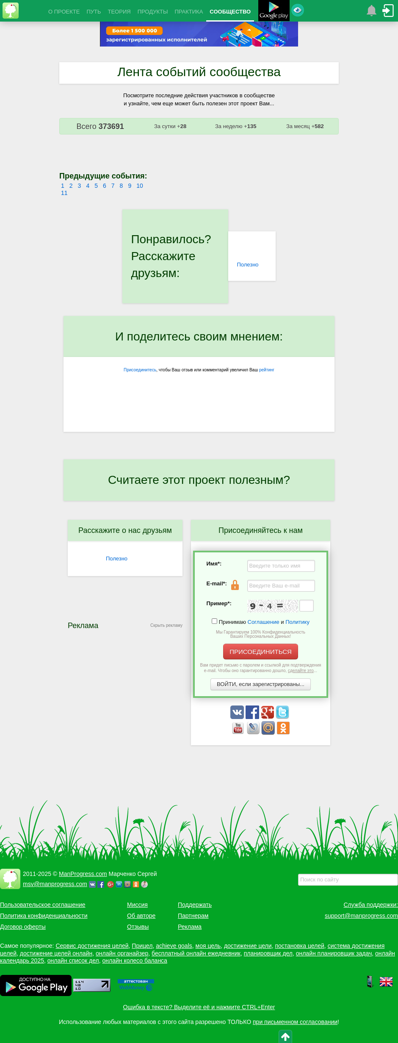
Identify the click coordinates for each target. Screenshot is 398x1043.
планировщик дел (268, 953)
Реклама (190, 926)
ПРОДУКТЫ (153, 11)
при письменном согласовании (295, 1021)
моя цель (208, 945)
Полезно (247, 264)
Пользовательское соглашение (43, 904)
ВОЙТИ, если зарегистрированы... (260, 684)
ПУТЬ (93, 11)
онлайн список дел (73, 960)
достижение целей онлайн (56, 953)
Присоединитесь (140, 370)
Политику (297, 622)
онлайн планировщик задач (334, 953)
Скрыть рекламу (166, 625)
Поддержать (195, 904)
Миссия (137, 904)
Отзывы (138, 926)
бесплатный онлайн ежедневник (196, 953)
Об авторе (141, 915)
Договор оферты (23, 926)
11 (64, 192)
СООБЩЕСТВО (230, 11)
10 (139, 185)
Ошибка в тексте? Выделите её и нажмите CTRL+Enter (199, 1007)
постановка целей (299, 945)
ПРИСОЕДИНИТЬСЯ (260, 651)
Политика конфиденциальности (44, 915)
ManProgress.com (83, 873)
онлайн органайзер (122, 953)
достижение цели (248, 945)
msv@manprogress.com (55, 884)
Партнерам (193, 915)
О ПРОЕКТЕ (64, 11)
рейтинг (266, 370)
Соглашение (263, 622)
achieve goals (174, 945)
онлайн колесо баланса (134, 960)
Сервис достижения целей (91, 945)
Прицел (142, 945)
